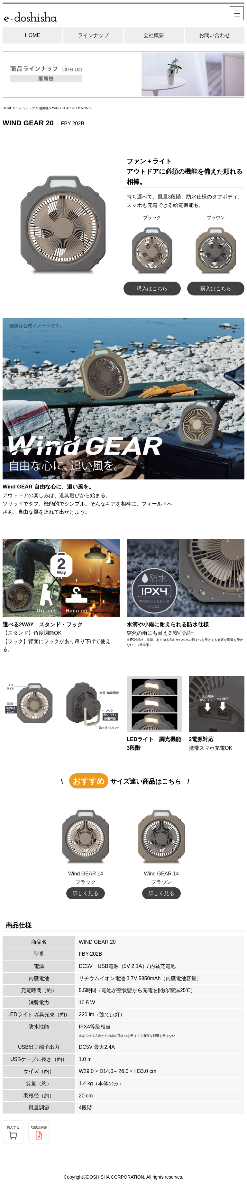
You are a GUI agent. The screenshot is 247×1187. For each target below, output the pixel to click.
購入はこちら (152, 288)
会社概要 (153, 35)
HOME (32, 35)
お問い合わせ (214, 35)
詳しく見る (85, 893)
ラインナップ (93, 35)
